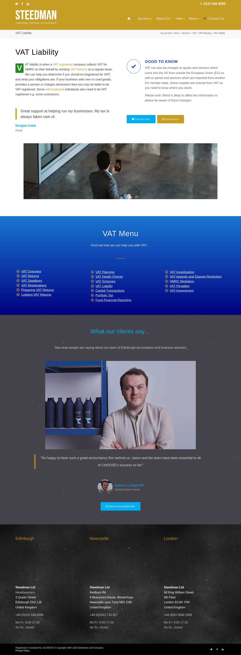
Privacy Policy (22, 650)
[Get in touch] (170, 119)
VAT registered (62, 64)
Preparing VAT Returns (37, 302)
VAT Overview (31, 284)
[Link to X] (16, 4)
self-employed (54, 89)
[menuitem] (129, 19)
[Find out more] (141, 119)
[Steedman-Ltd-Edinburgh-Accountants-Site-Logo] (35, 17)
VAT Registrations (34, 298)
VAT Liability (23, 33)
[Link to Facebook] (22, 4)
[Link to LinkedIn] (28, 4)
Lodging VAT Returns (36, 307)
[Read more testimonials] (121, 506)
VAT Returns (78, 69)
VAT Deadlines (31, 293)
